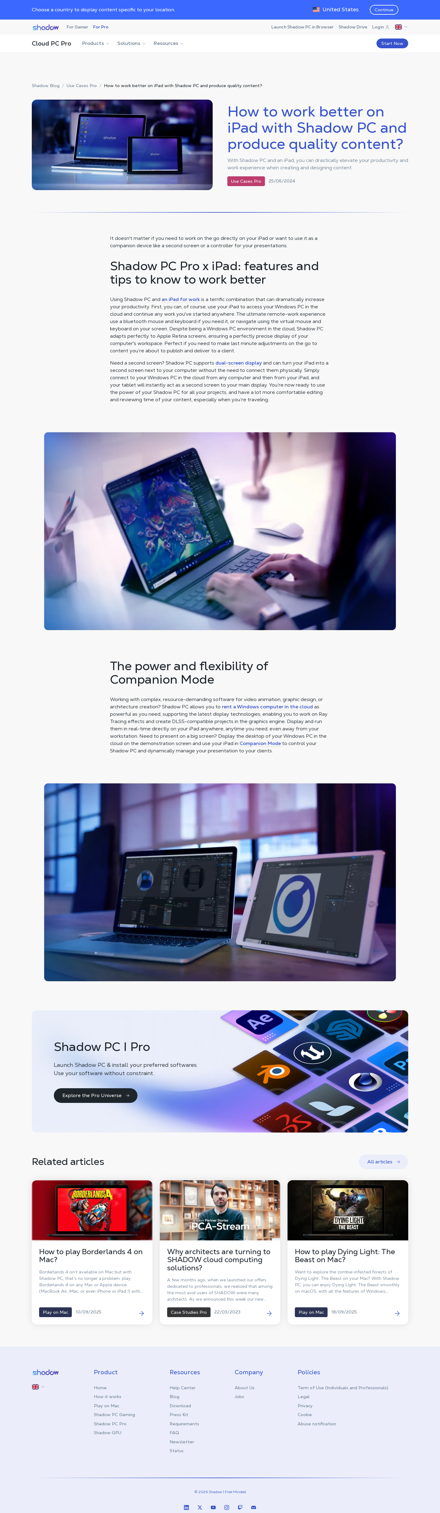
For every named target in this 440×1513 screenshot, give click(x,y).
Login (381, 27)
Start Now (392, 43)
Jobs (239, 1396)
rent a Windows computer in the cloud (267, 706)
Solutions (131, 43)
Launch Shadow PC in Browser (302, 27)
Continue (384, 10)
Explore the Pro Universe (96, 1095)
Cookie (305, 1414)
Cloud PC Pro (51, 43)
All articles (384, 1162)
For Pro (100, 27)
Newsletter (182, 1442)
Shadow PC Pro (110, 1424)
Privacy (305, 1405)
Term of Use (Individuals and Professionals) (343, 1387)
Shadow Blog (46, 85)
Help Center (183, 1387)
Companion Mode (260, 743)
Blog (174, 1396)
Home (100, 1387)
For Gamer (77, 27)
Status (177, 1450)
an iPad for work (181, 299)
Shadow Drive (353, 27)
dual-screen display (238, 363)
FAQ (174, 1432)
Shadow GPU (107, 1432)
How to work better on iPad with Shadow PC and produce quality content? (183, 85)
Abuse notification (317, 1424)
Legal (304, 1396)
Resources (169, 43)
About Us (245, 1387)
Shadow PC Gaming (114, 1414)
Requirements (184, 1424)
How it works (107, 1396)
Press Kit (179, 1414)
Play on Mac (106, 1405)
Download (180, 1405)
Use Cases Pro (82, 85)
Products (96, 43)
